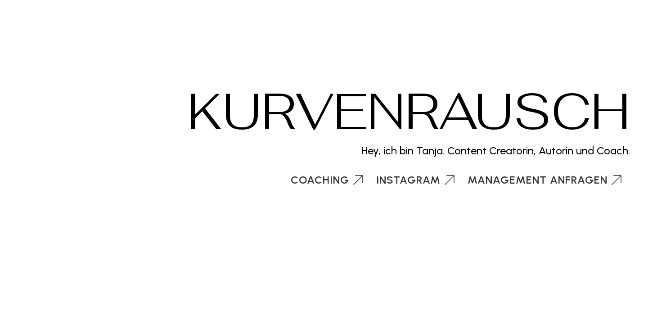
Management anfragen (538, 179)
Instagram (408, 179)
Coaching (320, 179)
